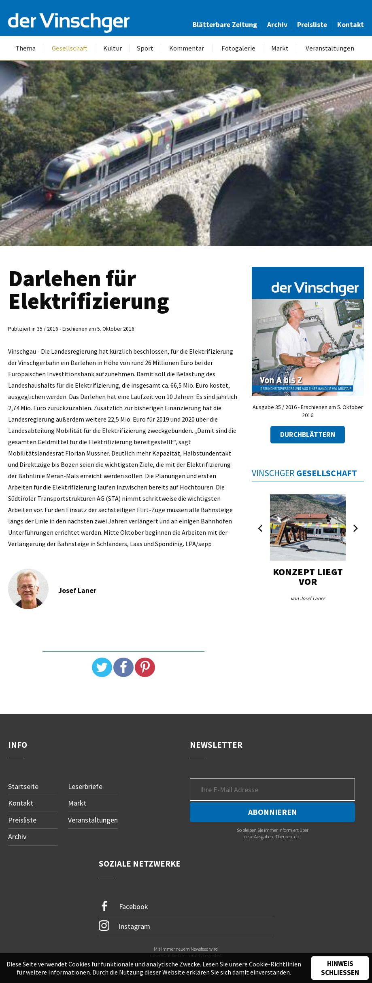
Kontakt (350, 24)
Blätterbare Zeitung (225, 24)
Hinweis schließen (340, 968)
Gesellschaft (69, 48)
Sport (144, 48)
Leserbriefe (85, 786)
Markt (280, 48)
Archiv (277, 24)
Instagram (124, 925)
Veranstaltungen (330, 48)
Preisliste (312, 24)
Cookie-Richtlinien (275, 964)
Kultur (112, 48)
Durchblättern (307, 434)
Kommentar (186, 48)
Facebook (123, 906)
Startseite (23, 786)
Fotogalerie (238, 48)
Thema (25, 48)
